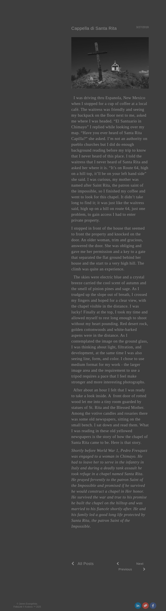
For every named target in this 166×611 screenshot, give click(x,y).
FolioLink (18, 607)
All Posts (82, 564)
